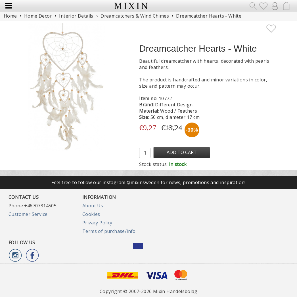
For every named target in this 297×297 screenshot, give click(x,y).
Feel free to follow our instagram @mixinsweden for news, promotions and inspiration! (148, 182)
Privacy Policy (97, 223)
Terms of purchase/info (109, 231)
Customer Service (28, 214)
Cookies (91, 214)
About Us (92, 206)
